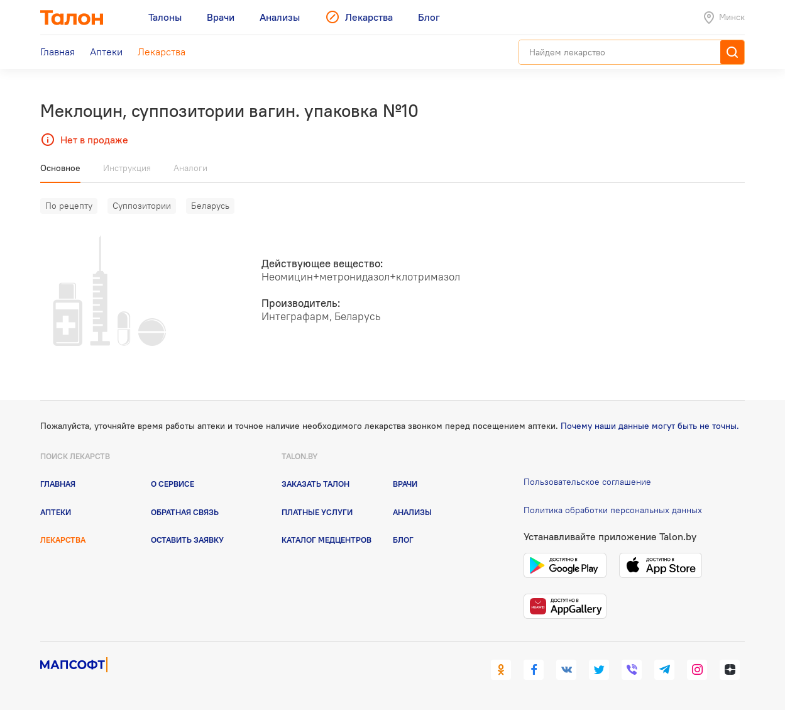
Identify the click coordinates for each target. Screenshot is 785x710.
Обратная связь (185, 512)
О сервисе (172, 484)
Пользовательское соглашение (587, 481)
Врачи (405, 484)
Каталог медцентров (326, 540)
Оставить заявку (187, 540)
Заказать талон (315, 484)
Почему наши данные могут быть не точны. (650, 425)
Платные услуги (317, 512)
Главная (57, 484)
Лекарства (62, 540)
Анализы (412, 512)
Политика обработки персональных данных (613, 510)
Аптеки (55, 512)
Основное (60, 168)
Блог (403, 540)
